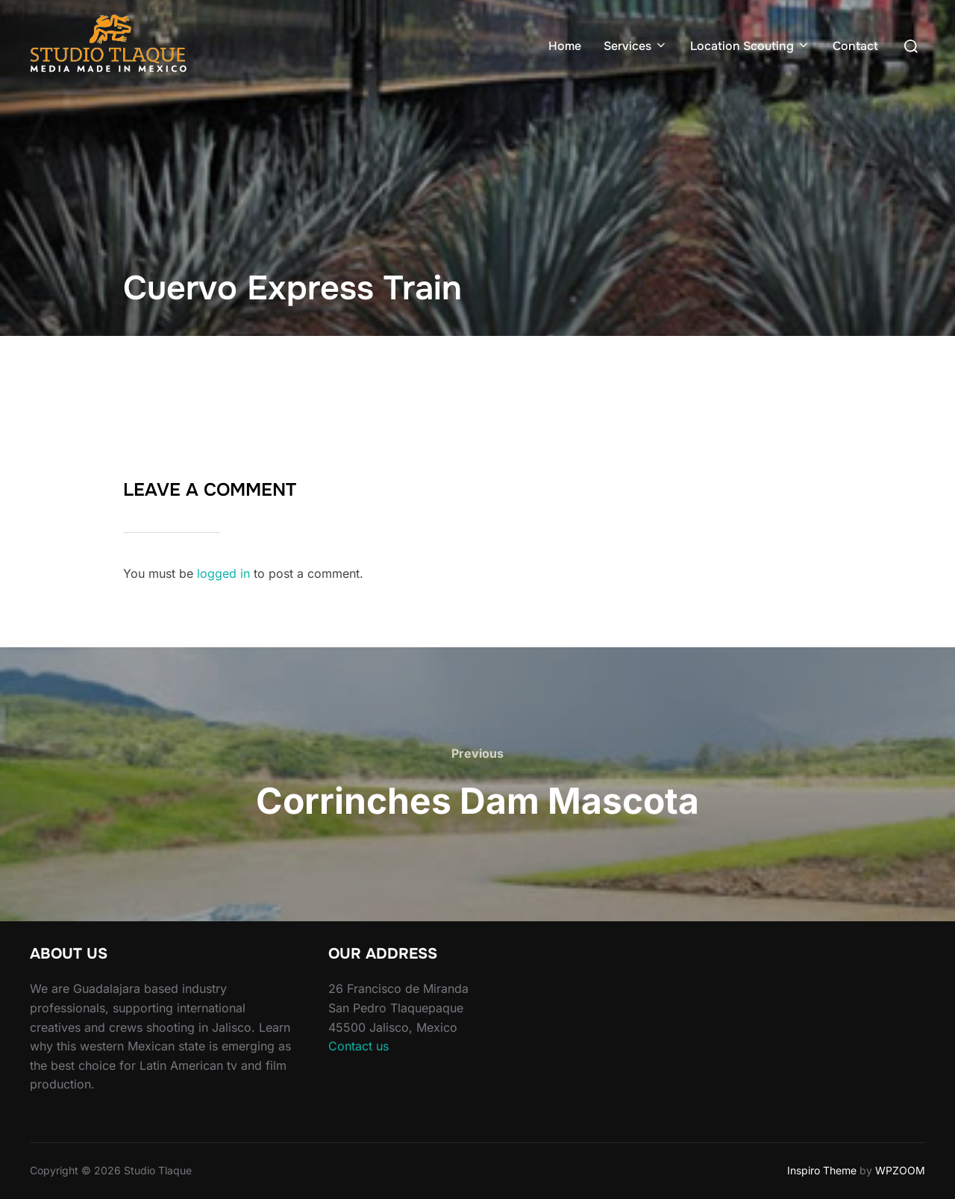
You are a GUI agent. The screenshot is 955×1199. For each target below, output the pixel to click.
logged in (223, 573)
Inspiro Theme (822, 1170)
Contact (855, 46)
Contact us (358, 1045)
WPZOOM (900, 1170)
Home (564, 46)
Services (636, 46)
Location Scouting (750, 46)
